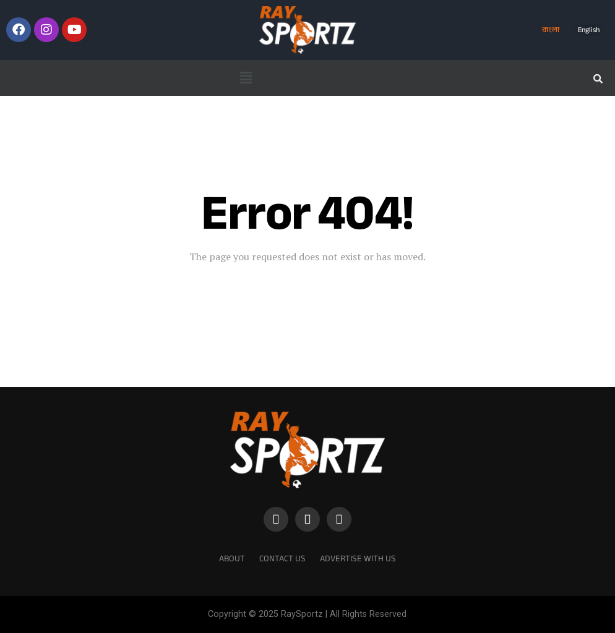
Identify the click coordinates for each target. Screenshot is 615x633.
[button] (245, 78)
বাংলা (550, 29)
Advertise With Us (358, 558)
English (589, 29)
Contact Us (282, 558)
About (232, 558)
